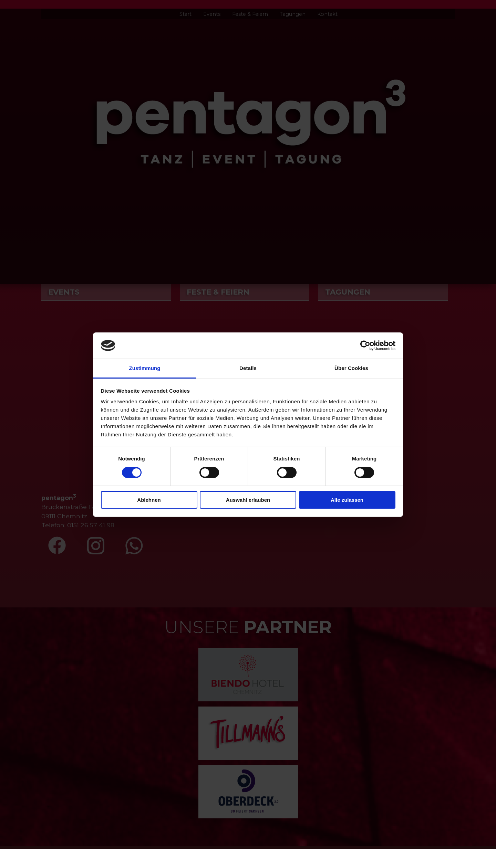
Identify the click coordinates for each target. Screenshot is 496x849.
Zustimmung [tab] (145, 368)
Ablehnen (149, 500)
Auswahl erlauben (248, 500)
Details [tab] (248, 368)
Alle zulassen (347, 500)
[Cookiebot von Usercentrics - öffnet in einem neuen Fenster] (365, 345)
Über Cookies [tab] (351, 368)
